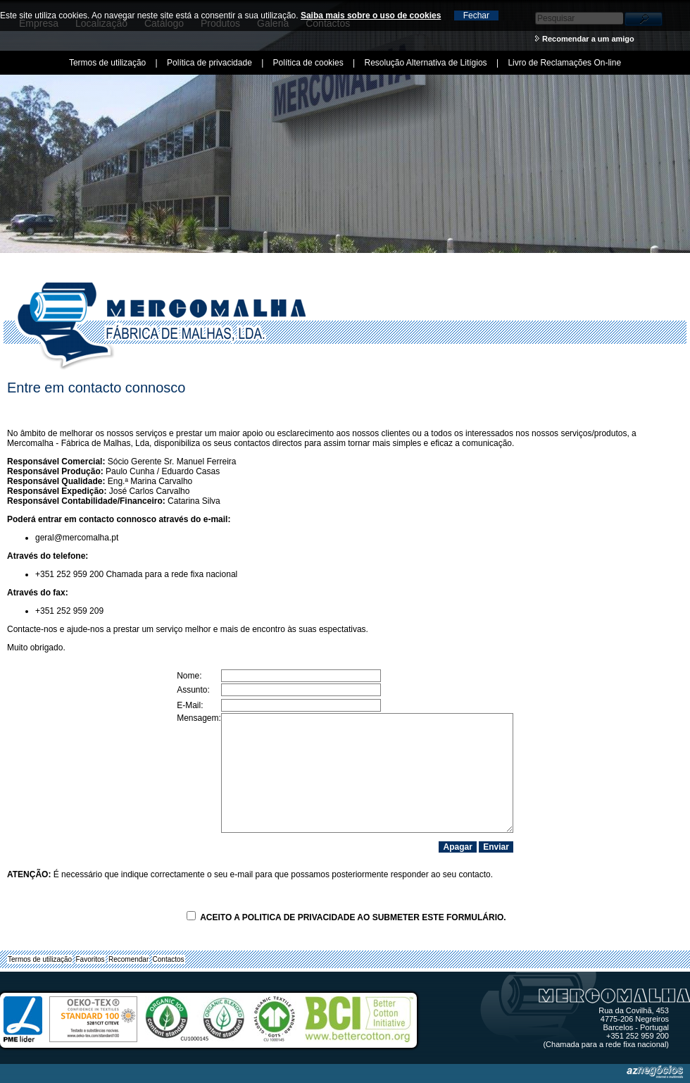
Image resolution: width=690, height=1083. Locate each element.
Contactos (168, 959)
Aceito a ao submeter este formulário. (346, 917)
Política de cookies (308, 63)
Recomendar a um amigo (588, 39)
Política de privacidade (209, 63)
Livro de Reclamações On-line (564, 63)
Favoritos (90, 959)
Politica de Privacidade (299, 917)
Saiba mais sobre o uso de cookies (371, 15)
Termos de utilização (40, 959)
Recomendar (128, 959)
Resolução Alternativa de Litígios (425, 63)
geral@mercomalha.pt (76, 538)
